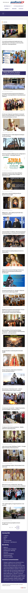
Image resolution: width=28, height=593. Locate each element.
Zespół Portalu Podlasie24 (10, 549)
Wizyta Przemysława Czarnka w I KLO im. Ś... (14, 568)
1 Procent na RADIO (8, 557)
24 (15, 527)
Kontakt (21, 8)
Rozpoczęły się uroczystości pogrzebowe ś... (14, 570)
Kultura (5, 537)
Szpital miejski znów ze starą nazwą (12, 564)
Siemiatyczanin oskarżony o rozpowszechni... (15, 575)
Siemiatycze (6, 2)
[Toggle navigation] (3, 13)
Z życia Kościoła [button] (18, 6)
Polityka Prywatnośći (6, 585)
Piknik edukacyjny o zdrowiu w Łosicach (13, 573)
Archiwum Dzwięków (9, 553)
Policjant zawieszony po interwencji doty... (14, 562)
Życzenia (6, 552)
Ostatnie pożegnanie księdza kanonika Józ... (14, 567)
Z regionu (6, 535)
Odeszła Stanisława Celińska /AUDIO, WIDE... (14, 578)
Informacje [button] (7, 6)
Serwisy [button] (7, 8)
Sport (5, 539)
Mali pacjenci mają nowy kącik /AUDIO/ (13, 580)
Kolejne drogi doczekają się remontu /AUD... (14, 565)
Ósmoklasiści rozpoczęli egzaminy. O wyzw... (15, 576)
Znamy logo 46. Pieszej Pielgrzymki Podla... (14, 572)
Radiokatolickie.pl (8, 555)
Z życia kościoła (7, 540)
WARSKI (24, 587)
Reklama (14, 8)
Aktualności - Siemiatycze (10, 542)
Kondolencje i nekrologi (9, 550)
